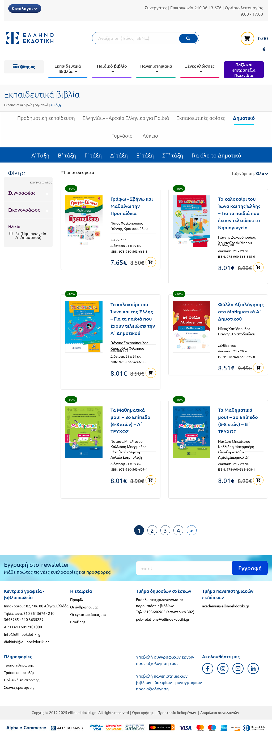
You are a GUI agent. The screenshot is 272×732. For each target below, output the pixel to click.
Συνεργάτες (156, 7)
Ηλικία (14, 226)
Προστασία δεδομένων (177, 712)
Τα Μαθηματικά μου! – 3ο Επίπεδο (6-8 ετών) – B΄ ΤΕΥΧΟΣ (238, 420)
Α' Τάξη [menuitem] (40, 155)
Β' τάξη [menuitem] (67, 155)
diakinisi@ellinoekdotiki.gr (26, 641)
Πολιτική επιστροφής (21, 679)
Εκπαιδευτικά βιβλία (18, 105)
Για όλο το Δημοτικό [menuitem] (216, 155)
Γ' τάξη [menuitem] (93, 155)
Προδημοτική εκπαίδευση (46, 120)
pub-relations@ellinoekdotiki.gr (162, 618)
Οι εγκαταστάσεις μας (88, 614)
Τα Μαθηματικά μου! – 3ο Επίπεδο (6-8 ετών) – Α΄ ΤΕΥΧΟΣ (130, 420)
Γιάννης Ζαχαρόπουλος (237, 237)
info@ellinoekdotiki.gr (23, 634)
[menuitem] (24, 66)
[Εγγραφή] (202, 568)
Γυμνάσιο (122, 138)
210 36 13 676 (208, 7)
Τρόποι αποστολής (19, 672)
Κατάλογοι (25, 8)
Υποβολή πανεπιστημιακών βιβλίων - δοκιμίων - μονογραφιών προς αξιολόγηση (169, 682)
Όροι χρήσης (142, 712)
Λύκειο (150, 138)
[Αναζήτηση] (145, 38)
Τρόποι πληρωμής (18, 664)
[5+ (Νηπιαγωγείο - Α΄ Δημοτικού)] (11, 233)
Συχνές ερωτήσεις (19, 687)
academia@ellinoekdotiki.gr (225, 605)
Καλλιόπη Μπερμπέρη (128, 446)
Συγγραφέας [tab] (21, 192)
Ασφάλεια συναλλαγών (219, 712)
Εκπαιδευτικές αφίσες (200, 120)
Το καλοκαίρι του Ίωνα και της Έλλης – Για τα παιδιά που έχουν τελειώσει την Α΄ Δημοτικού (132, 318)
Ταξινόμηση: (249, 173)
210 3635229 (33, 619)
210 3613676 (34, 612)
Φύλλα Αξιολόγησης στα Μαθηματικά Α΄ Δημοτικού (241, 311)
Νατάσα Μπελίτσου (126, 441)
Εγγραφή (250, 567)
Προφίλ (76, 599)
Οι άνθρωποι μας (84, 606)
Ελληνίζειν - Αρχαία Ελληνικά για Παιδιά (126, 120)
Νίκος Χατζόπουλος (126, 223)
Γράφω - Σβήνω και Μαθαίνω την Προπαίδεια (131, 206)
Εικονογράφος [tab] (24, 209)
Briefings (77, 621)
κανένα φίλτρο (41, 182)
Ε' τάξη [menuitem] (145, 155)
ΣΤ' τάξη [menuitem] (172, 155)
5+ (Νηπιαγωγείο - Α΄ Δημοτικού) (31, 235)
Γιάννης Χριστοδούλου (129, 228)
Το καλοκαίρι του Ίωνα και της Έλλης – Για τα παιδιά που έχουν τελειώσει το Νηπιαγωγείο (239, 213)
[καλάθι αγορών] (251, 41)
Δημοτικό (41, 105)
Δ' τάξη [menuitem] (119, 155)
